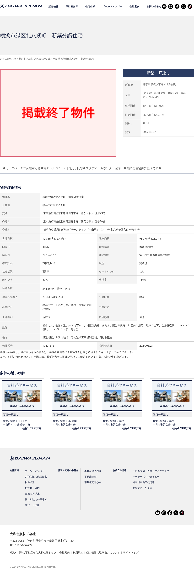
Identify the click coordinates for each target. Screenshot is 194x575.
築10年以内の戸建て (35, 499)
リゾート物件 (32, 505)
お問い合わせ (154, 6)
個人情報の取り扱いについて (103, 552)
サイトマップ (131, 552)
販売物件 (53, 6)
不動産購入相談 (91, 471)
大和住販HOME (8, 58)
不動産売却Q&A (91, 482)
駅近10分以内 (32, 488)
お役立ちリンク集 (140, 488)
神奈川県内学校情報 (141, 482)
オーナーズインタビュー (143, 476)
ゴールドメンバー (112, 6)
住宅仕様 (90, 6)
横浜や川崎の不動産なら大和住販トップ (33, 552)
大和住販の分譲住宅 (35, 476)
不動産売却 (72, 6)
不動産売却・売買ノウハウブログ (148, 471)
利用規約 (78, 552)
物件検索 (29, 482)
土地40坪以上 (32, 494)
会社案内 (134, 6)
